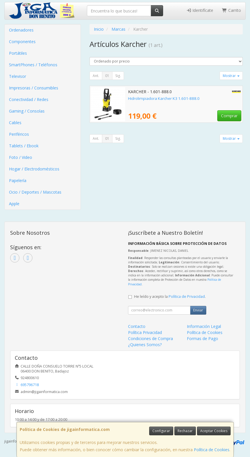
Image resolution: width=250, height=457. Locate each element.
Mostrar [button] (231, 75)
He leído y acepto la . (170, 296)
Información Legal (204, 326)
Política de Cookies (211, 449)
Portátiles (18, 53)
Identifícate (199, 10)
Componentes (22, 41)
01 (107, 75)
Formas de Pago (202, 338)
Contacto (136, 326)
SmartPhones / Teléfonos (33, 64)
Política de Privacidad (187, 296)
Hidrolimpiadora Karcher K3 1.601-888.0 (164, 98)
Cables (15, 122)
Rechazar (185, 430)
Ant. (96, 75)
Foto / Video (20, 157)
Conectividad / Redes (28, 99)
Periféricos (19, 134)
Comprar (229, 115)
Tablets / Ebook (24, 145)
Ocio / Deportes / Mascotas (35, 192)
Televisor (17, 76)
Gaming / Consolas (27, 111)
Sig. (118, 75)
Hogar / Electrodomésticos (34, 169)
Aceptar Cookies (213, 430)
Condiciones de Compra (150, 338)
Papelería (17, 180)
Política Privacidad (145, 332)
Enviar (198, 310)
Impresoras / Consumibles (33, 88)
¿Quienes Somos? (145, 344)
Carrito (231, 10)
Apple (14, 203)
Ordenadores (21, 30)
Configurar (161, 430)
